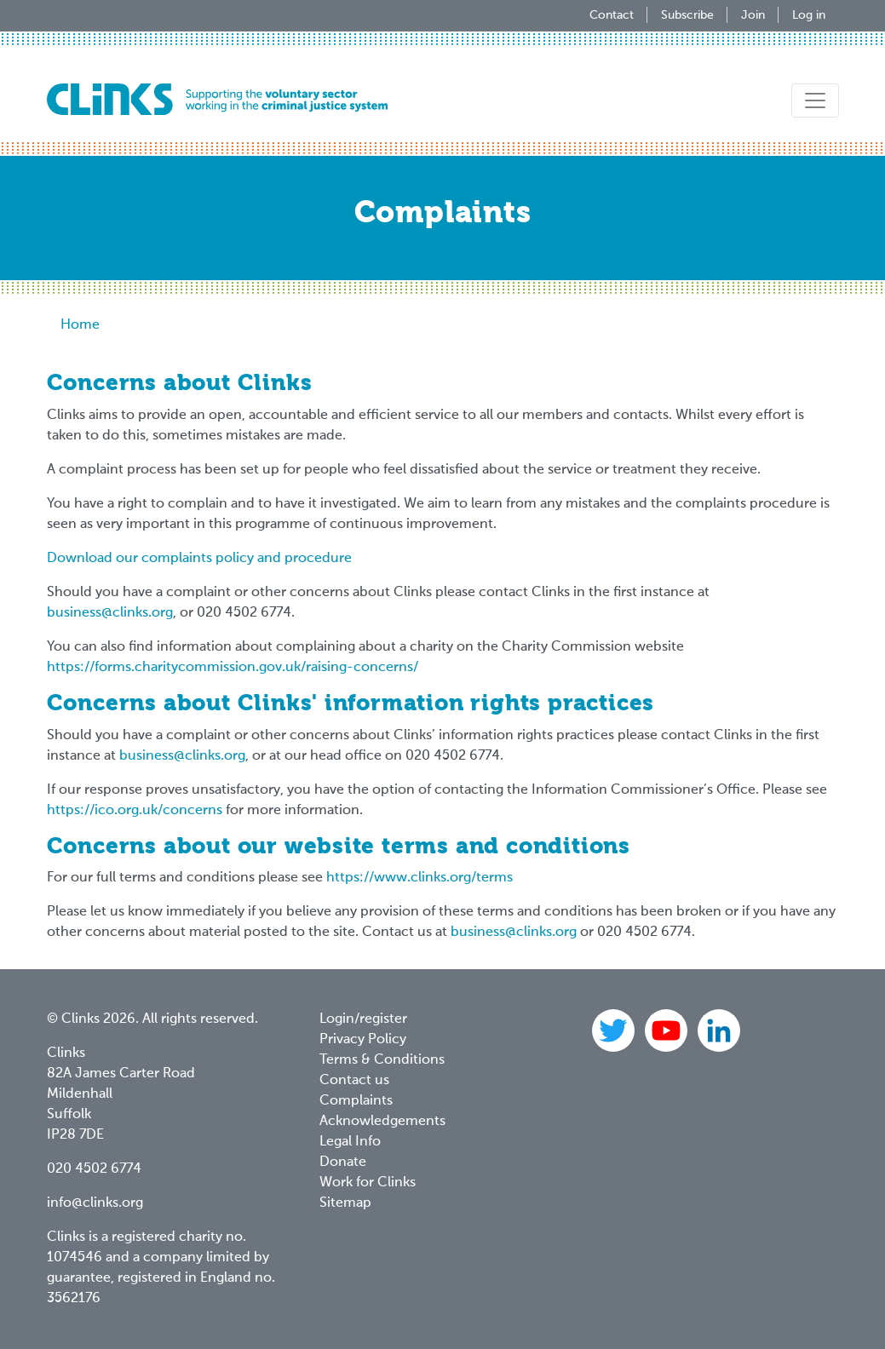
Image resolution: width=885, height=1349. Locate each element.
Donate (342, 1162)
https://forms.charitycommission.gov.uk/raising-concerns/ (232, 667)
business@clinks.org (110, 613)
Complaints (356, 1101)
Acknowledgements (382, 1121)
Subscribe (687, 15)
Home (80, 325)
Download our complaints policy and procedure (199, 558)
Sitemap (345, 1203)
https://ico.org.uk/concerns (134, 811)
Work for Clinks (367, 1183)
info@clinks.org (95, 1203)
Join (753, 15)
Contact (611, 15)
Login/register (363, 1019)
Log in (808, 15)
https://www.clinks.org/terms (419, 878)
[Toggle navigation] (815, 100)
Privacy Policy (362, 1040)
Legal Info (350, 1142)
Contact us (354, 1081)
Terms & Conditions (382, 1060)
